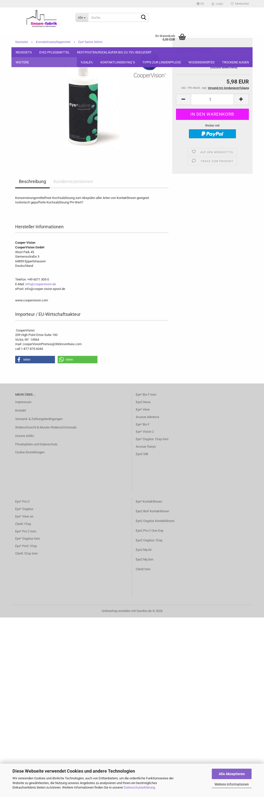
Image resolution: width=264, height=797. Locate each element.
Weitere (22, 62)
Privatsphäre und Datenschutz (36, 444)
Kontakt (20, 410)
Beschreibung (32, 181)
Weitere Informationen (232, 784)
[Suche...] (82, 17)
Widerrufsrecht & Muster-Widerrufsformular (46, 427)
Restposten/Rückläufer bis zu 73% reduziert (114, 52)
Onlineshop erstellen (116, 611)
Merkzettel (240, 3)
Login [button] (217, 3)
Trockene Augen (235, 62)
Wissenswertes (201, 62)
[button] (200, 3)
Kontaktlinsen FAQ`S (117, 62)
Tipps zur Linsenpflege (161, 62)
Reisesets (24, 52)
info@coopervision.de (40, 284)
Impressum (23, 402)
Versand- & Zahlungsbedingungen (39, 419)
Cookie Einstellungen (29, 452)
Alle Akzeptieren (232, 774)
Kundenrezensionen (73, 181)
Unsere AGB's (24, 436)
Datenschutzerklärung (139, 787)
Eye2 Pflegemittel (54, 52)
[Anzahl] (212, 78)
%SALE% (87, 62)
